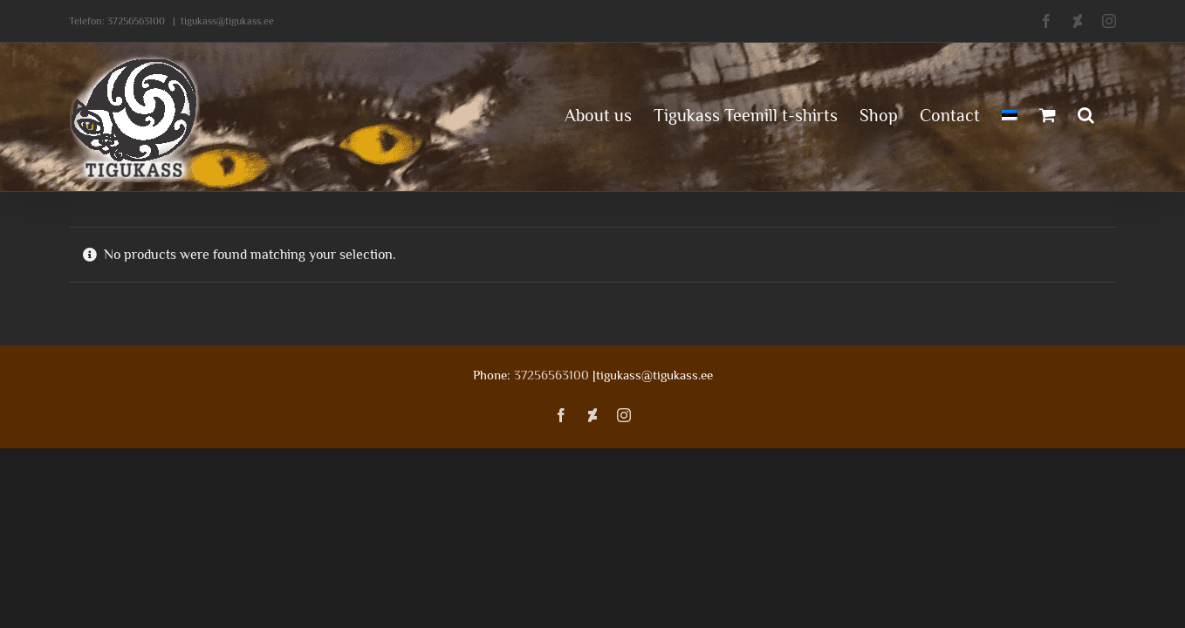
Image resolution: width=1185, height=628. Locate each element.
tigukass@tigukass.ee (227, 21)
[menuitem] (991, 113)
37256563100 (136, 21)
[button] (1107, 113)
